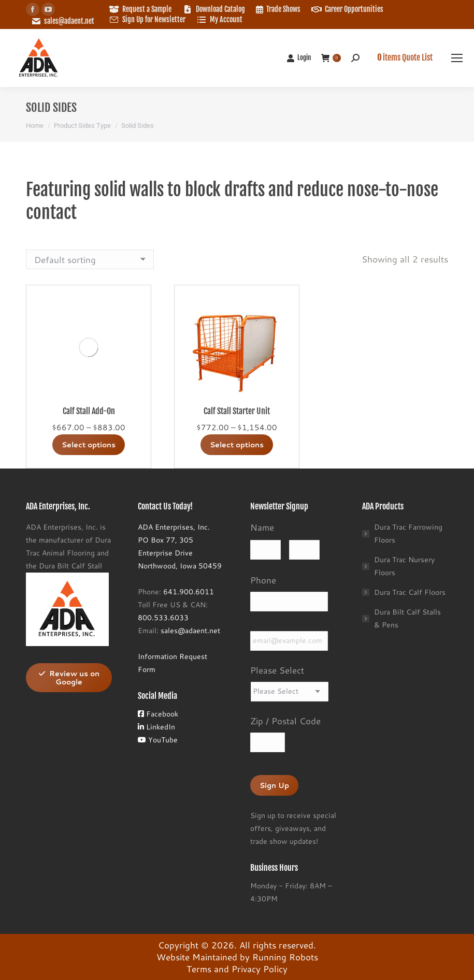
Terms (198, 968)
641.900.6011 (188, 592)
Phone (263, 580)
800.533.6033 (163, 617)
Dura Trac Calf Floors (410, 592)
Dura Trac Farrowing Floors (408, 533)
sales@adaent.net (69, 21)
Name (262, 527)
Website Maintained (196, 956)
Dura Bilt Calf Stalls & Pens (407, 618)
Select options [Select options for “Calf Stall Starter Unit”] (237, 445)
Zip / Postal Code (285, 720)
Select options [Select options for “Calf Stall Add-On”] (89, 445)
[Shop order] (90, 259)
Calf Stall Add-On (89, 411)
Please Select (277, 670)
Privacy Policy (260, 968)
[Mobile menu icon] (457, 58)
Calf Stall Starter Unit (237, 411)
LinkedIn (156, 727)
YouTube (158, 740)
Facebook (158, 714)
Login (298, 57)
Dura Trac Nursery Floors (404, 566)
